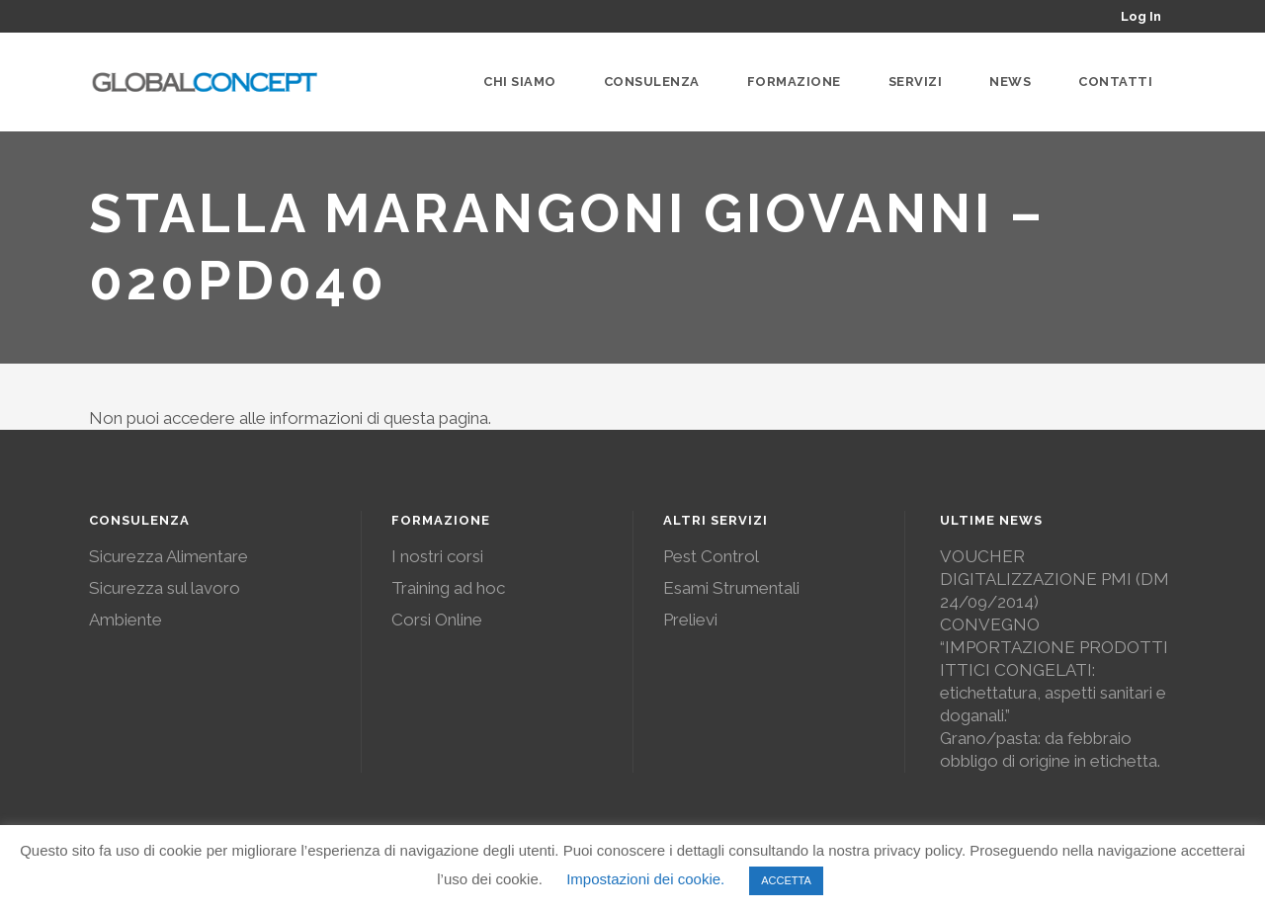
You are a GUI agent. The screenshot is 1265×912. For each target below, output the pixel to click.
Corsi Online (436, 619)
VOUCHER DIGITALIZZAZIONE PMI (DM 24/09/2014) (1054, 579)
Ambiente (125, 619)
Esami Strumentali (731, 588)
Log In (1141, 16)
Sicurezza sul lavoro (164, 588)
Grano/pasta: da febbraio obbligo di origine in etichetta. (1050, 749)
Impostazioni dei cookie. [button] (645, 879)
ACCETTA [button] (786, 880)
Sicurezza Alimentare (168, 556)
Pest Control (711, 556)
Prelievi (690, 619)
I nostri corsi (437, 556)
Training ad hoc (448, 588)
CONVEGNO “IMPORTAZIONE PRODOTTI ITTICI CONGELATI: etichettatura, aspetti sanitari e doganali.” (1054, 670)
